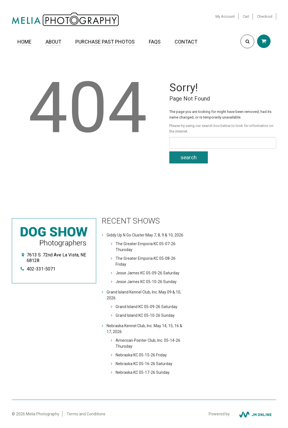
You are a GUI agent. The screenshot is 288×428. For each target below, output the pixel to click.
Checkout (265, 16)
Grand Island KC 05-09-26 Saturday (146, 306)
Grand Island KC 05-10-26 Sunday (145, 315)
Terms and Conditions (86, 414)
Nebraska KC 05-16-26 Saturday (144, 363)
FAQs (155, 42)
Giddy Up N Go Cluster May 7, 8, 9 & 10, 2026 (145, 235)
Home (24, 42)
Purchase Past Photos (105, 42)
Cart (246, 16)
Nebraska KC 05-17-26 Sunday (143, 372)
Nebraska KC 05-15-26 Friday (141, 355)
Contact (186, 42)
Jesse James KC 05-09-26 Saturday (147, 273)
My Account (225, 16)
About (53, 42)
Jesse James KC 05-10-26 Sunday (146, 281)
